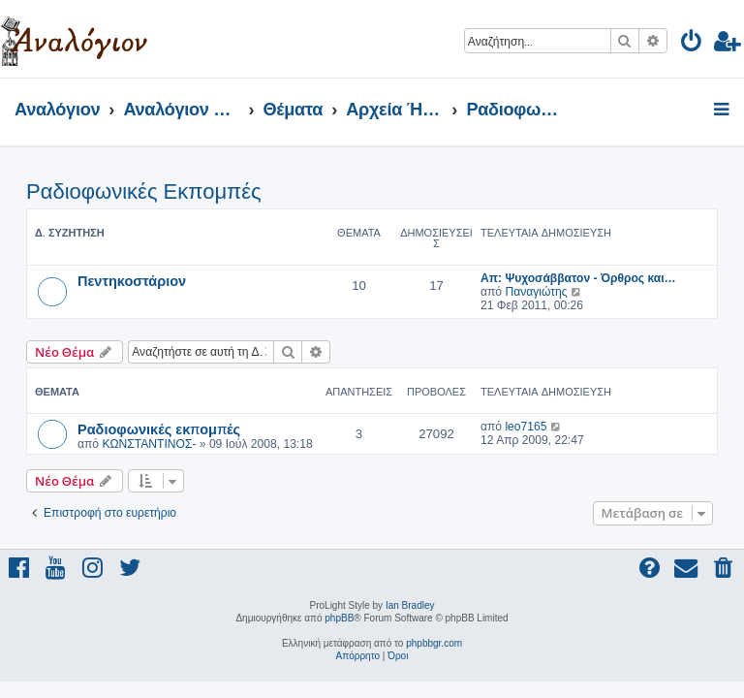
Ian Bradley (410, 605)
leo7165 (525, 426)
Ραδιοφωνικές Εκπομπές (144, 191)
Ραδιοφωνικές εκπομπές (159, 428)
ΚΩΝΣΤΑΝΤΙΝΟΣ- (149, 444)
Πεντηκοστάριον (132, 280)
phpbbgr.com (434, 643)
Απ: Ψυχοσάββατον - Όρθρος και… (578, 278)
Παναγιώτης (536, 292)
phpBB (339, 618)
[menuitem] (692, 44)
